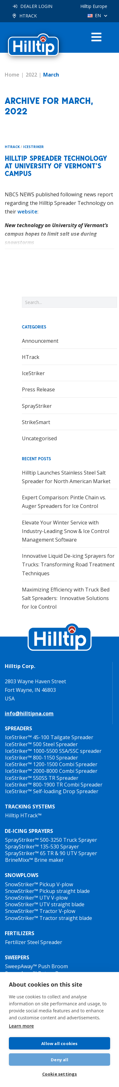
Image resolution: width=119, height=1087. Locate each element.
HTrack (12, 146)
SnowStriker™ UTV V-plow (36, 897)
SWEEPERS (17, 957)
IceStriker (33, 146)
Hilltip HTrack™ (23, 815)
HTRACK (28, 16)
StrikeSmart (36, 422)
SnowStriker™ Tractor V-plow (40, 911)
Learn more (21, 1026)
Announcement (40, 340)
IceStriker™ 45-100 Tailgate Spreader (49, 737)
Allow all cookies (59, 1043)
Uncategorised (39, 438)
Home (12, 74)
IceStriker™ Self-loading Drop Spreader (51, 791)
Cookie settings (59, 1074)
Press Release (38, 389)
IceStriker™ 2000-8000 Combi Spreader (51, 770)
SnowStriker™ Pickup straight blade (47, 891)
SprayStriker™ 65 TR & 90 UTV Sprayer (51, 853)
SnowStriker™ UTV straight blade (44, 904)
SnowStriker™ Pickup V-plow (39, 884)
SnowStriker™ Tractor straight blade (48, 918)
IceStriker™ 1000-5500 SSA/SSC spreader (53, 750)
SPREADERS (18, 728)
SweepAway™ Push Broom (36, 966)
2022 (31, 74)
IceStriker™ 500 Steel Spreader (41, 744)
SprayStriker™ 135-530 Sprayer (42, 846)
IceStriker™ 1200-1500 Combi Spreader (51, 764)
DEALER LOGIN (36, 6)
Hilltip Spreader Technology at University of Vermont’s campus (56, 166)
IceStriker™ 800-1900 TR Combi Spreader (53, 784)
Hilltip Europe (93, 6)
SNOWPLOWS (21, 875)
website (27, 211)
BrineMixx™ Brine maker (34, 859)
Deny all (59, 1060)
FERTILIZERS (19, 933)
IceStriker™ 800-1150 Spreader (41, 757)
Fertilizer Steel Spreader (33, 942)
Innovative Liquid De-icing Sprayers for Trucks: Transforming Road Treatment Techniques (68, 564)
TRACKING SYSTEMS (30, 806)
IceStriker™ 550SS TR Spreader (41, 777)
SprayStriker (37, 405)
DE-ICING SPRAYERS (29, 830)
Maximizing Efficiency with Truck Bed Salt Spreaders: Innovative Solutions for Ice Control (65, 598)
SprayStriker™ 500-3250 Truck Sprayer (51, 839)
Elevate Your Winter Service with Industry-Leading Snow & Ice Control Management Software (65, 531)
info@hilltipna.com (29, 713)
